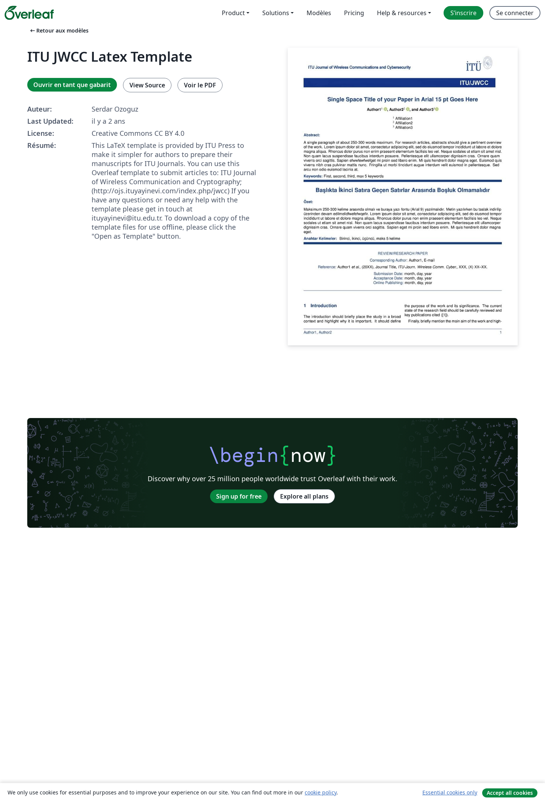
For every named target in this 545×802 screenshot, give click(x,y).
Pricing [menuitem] (354, 13)
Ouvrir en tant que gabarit (72, 85)
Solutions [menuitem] (275, 13)
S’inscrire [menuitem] (463, 13)
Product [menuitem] (233, 13)
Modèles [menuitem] (319, 13)
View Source (147, 85)
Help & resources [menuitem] (402, 13)
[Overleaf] (29, 13)
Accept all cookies (510, 792)
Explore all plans (304, 496)
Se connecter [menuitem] (515, 13)
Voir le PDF (200, 85)
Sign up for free (239, 496)
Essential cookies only (449, 792)
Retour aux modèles (59, 30)
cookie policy (320, 792)
